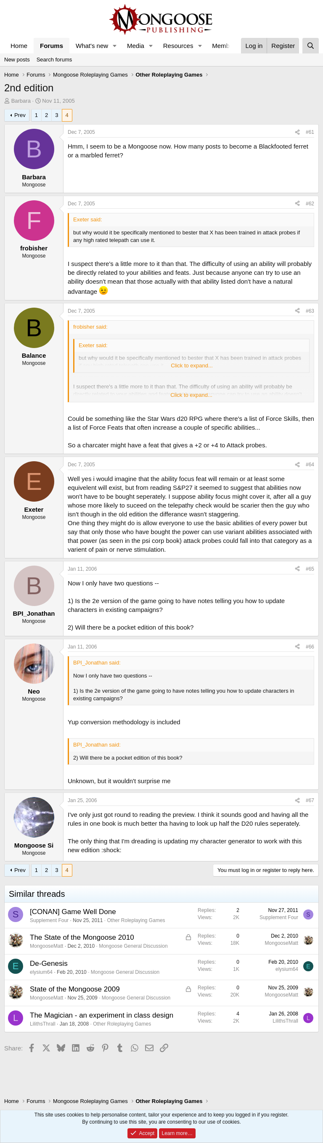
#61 (310, 132)
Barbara (21, 101)
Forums (51, 45)
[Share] (297, 132)
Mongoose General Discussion (133, 946)
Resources (178, 45)
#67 (310, 800)
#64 (310, 465)
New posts (17, 59)
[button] (115, 45)
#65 (310, 569)
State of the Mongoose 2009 (75, 989)
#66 (310, 647)
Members (225, 45)
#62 (310, 204)
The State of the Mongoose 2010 (82, 937)
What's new (92, 45)
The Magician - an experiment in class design (101, 1015)
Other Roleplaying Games (136, 920)
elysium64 (41, 972)
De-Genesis (49, 964)
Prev (20, 115)
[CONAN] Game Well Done (73, 912)
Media (135, 45)
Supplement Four (49, 920)
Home (19, 45)
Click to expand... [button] (192, 365)
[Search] (310, 45)
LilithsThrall (43, 1024)
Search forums (54, 59)
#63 (310, 311)
